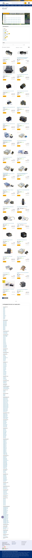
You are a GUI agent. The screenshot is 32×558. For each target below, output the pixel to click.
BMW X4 (4, 328)
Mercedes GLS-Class (5, 407)
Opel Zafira (4, 437)
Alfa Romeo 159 (5, 487)
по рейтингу (8, 47)
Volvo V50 (4, 503)
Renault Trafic (5, 467)
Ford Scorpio (4, 373)
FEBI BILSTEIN (6, 31)
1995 (13, 21)
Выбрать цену (19, 228)
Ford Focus (4, 367)
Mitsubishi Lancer (5, 416)
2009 (20, 19)
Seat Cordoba (5, 470)
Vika (4, 38)
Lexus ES (4, 390)
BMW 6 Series (5, 324)
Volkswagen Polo (5, 516)
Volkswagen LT (5, 513)
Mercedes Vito (5, 411)
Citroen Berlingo (5, 335)
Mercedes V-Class (5, 410)
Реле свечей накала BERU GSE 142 (21, 140)
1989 (20, 22)
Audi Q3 (4, 316)
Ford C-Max (4, 363)
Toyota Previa (5, 494)
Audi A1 (4, 309)
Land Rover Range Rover (6, 388)
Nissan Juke (4, 421)
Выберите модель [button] (20, 13)
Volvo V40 (4, 502)
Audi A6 (4, 313)
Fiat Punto (4, 359)
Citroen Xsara (5, 347)
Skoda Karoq (4, 476)
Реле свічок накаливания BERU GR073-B (8, 206)
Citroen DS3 (4, 342)
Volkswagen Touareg (5, 520)
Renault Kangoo (5, 462)
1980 (4, 22)
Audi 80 (4, 308)
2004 (11, 19)
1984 (11, 22)
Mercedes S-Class (5, 409)
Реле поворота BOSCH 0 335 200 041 (22, 223)
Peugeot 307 (4, 444)
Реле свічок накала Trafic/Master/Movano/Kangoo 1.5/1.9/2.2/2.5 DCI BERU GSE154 (8, 174)
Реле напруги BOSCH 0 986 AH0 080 (7, 256)
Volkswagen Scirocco (5, 517)
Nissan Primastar (5, 424)
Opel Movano (5, 434)
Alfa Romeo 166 (5, 488)
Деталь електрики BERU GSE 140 (21, 256)
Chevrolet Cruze (5, 332)
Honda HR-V (4, 378)
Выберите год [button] (6, 13)
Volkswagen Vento (5, 523)
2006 (14, 19)
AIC (4, 28)
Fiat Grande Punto (5, 357)
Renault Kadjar (5, 461)
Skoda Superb (5, 480)
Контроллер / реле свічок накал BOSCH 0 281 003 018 (23, 107)
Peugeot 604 (4, 449)
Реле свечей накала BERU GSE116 (21, 157)
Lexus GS (4, 391)
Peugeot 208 (4, 442)
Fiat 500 (4, 355)
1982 (8, 22)
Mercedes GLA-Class (5, 404)
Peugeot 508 (4, 448)
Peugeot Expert (5, 453)
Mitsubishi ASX (5, 413)
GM (4, 32)
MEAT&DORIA (6, 34)
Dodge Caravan (5, 532)
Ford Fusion (4, 368)
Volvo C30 (4, 498)
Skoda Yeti (4, 481)
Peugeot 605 (4, 450)
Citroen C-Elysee (5, 336)
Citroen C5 (4, 340)
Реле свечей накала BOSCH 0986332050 (22, 289)
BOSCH (5, 30)
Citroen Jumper (5, 345)
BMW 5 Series (5, 323)
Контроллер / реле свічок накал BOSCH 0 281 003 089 (9, 107)
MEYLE (5, 35)
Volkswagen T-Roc (5, 519)
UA (19, 0)
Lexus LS (4, 392)
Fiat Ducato (4, 356)
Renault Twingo (5, 468)
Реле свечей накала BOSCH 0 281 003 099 (22, 74)
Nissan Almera (5, 420)
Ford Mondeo (5, 371)
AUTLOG (5, 29)
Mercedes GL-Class (5, 403)
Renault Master (5, 465)
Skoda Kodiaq (5, 477)
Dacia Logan (4, 350)
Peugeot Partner (5, 454)
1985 (13, 22)
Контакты (25, 0)
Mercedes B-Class (5, 398)
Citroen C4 (4, 339)
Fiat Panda (4, 358)
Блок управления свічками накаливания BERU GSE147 (23, 190)
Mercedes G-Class (5, 402)
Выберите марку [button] (13, 13)
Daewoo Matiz (5, 353)
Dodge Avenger (5, 530)
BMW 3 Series (5, 321)
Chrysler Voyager (5, 525)
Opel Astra (4, 429)
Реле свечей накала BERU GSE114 (7, 74)
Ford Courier (4, 365)
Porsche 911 (4, 535)
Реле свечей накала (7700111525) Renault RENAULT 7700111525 (8, 289)
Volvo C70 (4, 499)
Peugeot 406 (4, 446)
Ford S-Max (4, 372)
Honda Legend (5, 379)
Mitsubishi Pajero (5, 418)
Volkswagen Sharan (5, 518)
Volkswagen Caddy (5, 508)
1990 (4, 21)
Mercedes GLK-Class (5, 406)
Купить (4, 63)
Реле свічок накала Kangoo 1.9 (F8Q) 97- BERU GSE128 (8, 190)
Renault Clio (4, 457)
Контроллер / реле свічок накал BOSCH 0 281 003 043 (23, 124)
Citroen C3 (4, 338)
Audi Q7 (4, 318)
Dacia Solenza (5, 351)
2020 (4, 16)
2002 (8, 19)
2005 (13, 19)
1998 (18, 21)
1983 (9, 22)
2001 (6, 19)
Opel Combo (4, 430)
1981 (6, 22)
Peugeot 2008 (5, 439)
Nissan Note (4, 423)
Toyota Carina (5, 491)
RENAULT (5, 36)
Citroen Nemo (5, 346)
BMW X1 (4, 326)
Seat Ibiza (4, 471)
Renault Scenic (5, 466)
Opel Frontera (5, 431)
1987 (16, 22)
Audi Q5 (4, 317)
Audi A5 (4, 312)
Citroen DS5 (4, 344)
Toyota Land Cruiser (5, 493)
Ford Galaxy (4, 369)
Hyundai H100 (5, 381)
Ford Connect (5, 364)
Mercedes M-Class (5, 408)
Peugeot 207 (4, 441)
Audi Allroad (4, 315)
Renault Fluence (5, 459)
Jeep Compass (5, 527)
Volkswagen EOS (5, 511)
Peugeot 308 (4, 445)
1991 (6, 21)
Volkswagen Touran (5, 521)
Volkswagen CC (5, 509)
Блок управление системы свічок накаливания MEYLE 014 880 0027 (7, 140)
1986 (14, 22)
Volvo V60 (4, 504)
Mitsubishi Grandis (5, 415)
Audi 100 (4, 307)
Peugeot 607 (4, 451)
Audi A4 (4, 311)
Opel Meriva (4, 433)
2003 (9, 19)
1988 (18, 22)
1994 (11, 21)
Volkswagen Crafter (5, 510)
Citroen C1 (4, 337)
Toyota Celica (5, 492)
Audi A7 (4, 314)
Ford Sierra (4, 374)
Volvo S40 (4, 500)
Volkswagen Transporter (6, 522)
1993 (9, 21)
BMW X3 (4, 327)
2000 (4, 19)
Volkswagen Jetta (5, 512)
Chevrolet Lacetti (5, 333)
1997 (16, 21)
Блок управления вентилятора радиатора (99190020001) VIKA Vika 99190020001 (22, 58)
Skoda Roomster (5, 479)
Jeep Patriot (4, 528)
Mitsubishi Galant (5, 414)
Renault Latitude (5, 464)
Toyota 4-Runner (5, 490)
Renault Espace (5, 458)
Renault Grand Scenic (5, 460)
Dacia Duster (4, 349)
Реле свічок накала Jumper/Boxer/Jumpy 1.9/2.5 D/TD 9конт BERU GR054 (22, 173)
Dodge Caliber (5, 531)
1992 (8, 21)
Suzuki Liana (4, 483)
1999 (20, 21)
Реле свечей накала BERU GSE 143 (7, 157)
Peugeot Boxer (5, 452)
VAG (4, 37)
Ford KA (4, 370)
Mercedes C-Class (5, 399)
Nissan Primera (5, 425)
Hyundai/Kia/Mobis (6, 33)
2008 (18, 19)
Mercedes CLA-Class (5, 400)
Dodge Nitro (4, 533)
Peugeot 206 (4, 440)
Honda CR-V (4, 377)
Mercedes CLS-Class (5, 401)
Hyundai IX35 (4, 382)
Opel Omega (4, 435)
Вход (29, 0)
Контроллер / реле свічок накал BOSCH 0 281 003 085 (9, 124)
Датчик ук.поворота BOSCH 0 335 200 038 (8, 223)
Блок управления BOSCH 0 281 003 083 (22, 206)
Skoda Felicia (4, 475)
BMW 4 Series (5, 322)
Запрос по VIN (22, 0)
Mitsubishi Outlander (5, 417)
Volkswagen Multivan (5, 514)
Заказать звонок (14, 542)
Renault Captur (5, 456)
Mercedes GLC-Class (5, 405)
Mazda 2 (4, 394)
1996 (14, 21)
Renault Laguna (5, 463)
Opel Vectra (4, 436)
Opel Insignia (4, 432)
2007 (16, 19)
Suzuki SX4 (4, 484)
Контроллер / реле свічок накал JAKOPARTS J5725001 (23, 273)
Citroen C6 (4, 341)
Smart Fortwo (5, 496)
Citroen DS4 (4, 343)
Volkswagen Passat (5, 515)
